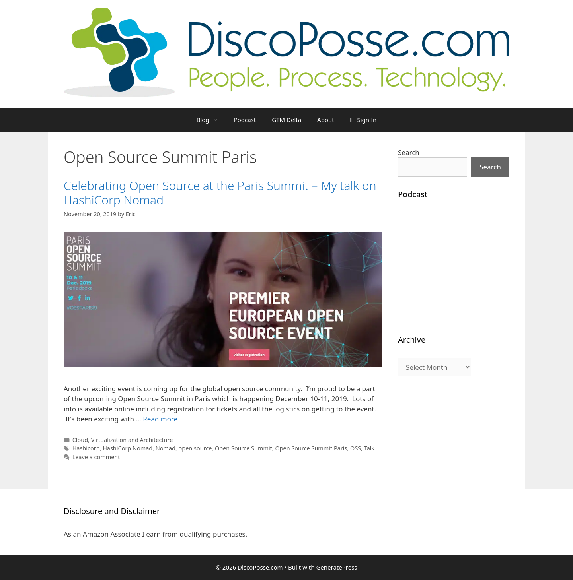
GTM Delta (286, 120)
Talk (369, 448)
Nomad (165, 448)
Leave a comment (96, 457)
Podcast (245, 120)
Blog (211, 120)
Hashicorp (86, 448)
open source (195, 448)
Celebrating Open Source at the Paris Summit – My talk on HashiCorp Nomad (220, 192)
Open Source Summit (243, 448)
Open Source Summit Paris (311, 448)
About (325, 120)
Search (408, 152)
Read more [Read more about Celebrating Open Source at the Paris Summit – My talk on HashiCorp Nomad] (160, 418)
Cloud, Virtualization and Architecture (122, 440)
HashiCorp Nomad (127, 448)
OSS (355, 448)
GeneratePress (336, 567)
